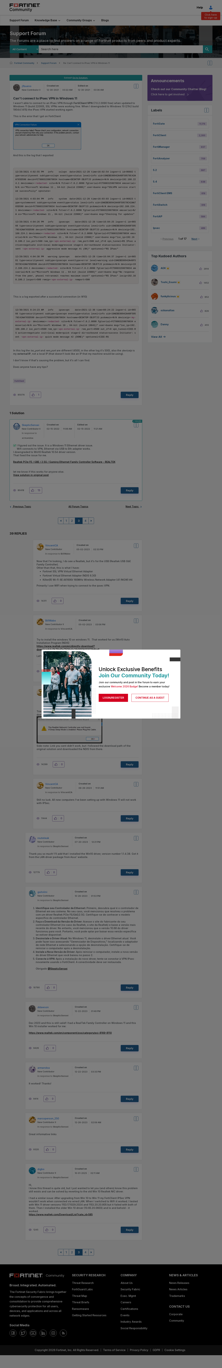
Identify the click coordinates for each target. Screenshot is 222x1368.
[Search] (207, 49)
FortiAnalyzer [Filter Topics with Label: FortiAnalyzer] (161, 158)
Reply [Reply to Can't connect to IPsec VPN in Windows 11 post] (129, 407)
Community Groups (79, 20)
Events (125, 1328)
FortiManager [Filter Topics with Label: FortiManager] (161, 146)
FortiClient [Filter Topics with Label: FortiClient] (159, 135)
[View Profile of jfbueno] (26, 86)
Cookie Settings (174, 1363)
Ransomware (80, 1321)
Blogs (105, 20)
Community (176, 1333)
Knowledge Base (46, 20)
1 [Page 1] (66, 533)
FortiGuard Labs (82, 1302)
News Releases (179, 1295)
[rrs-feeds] (63, 1345)
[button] (47, 136)
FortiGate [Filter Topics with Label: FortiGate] (159, 123)
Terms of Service (114, 1363)
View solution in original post (31, 487)
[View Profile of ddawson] (43, 1020)
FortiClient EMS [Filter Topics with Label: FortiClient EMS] (162, 193)
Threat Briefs (80, 1315)
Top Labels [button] (205, 111)
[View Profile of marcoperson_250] (48, 1131)
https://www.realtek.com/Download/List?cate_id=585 (61, 1227)
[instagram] (53, 1345)
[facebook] (13, 1345)
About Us (127, 1295)
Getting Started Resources (89, 1328)
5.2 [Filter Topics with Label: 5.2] (155, 170)
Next (194, 238)
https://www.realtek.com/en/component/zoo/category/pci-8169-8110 (70, 1045)
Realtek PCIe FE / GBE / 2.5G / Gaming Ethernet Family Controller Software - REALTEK (64, 474)
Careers (126, 1315)
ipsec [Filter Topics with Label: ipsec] (156, 227)
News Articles (178, 1302)
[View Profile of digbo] (40, 1181)
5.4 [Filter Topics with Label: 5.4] (155, 181)
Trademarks (177, 1308)
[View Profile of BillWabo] (50, 633)
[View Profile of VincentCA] (51, 558)
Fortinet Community (25, 7)
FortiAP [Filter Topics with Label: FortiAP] (157, 216)
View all (156, 336)
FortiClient (19, 394)
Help (200, 7)
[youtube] (33, 1345)
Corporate (176, 1327)
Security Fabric (130, 1302)
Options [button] (136, 86)
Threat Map (79, 1308)
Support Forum (19, 20)
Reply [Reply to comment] (129, 503)
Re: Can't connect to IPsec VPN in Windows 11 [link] (86, 63)
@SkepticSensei (57, 981)
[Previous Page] (60, 533)
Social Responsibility (134, 1341)
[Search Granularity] (24, 49)
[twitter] (23, 1345)
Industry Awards (131, 1334)
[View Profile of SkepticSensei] (30, 437)
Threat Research (83, 1295)
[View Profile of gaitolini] (42, 904)
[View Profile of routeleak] (43, 850)
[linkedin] (43, 1345)
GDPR (156, 1363)
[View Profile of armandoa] (43, 1080)
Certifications (129, 1321)
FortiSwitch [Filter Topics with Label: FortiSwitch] (160, 204)
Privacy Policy (139, 1363)
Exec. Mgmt (128, 1308)
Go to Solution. (80, 77)
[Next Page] (91, 533)
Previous (168, 238)
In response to (57, 566)
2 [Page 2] (72, 533)
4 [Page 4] (85, 533)
